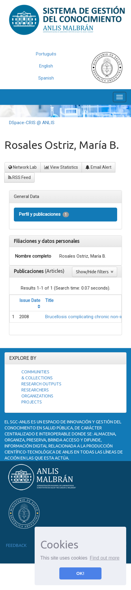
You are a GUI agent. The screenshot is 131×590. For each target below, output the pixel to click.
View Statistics (61, 167)
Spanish (46, 78)
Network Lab (22, 167)
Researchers (35, 390)
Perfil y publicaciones (44, 214)
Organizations (37, 396)
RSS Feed (19, 177)
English (46, 66)
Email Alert (98, 167)
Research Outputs (41, 383)
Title (49, 300)
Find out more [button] (105, 557)
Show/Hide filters (94, 271)
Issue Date (29, 300)
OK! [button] (80, 573)
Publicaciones (29, 271)
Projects (31, 402)
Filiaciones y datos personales (47, 241)
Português (46, 54)
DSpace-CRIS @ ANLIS (32, 122)
